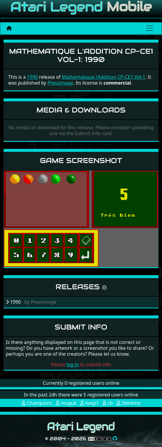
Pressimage (60, 83)
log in (72, 364)
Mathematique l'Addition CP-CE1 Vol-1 (103, 77)
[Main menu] (149, 28)
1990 (32, 77)
